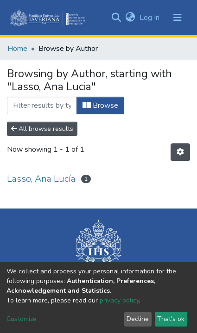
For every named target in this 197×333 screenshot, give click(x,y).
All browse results (42, 128)
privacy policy (119, 300)
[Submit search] (116, 18)
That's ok (170, 318)
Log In (150, 17)
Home (17, 48)
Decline (138, 318)
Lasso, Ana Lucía (41, 179)
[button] (130, 17)
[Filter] (42, 105)
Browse (100, 105)
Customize (21, 318)
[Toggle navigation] (177, 17)
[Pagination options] (180, 152)
